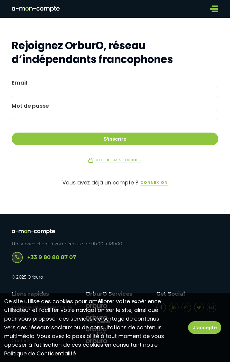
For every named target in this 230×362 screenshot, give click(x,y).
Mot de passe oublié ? (119, 160)
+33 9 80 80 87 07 (44, 257)
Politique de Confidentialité (40, 353)
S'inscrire (115, 139)
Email (19, 82)
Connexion (154, 182)
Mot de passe (30, 106)
